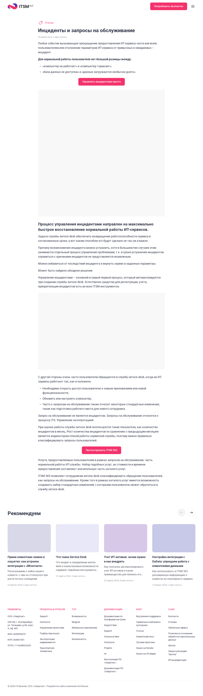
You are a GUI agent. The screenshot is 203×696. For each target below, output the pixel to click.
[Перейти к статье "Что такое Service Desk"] (77, 548)
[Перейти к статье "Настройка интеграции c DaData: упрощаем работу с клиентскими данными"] (173, 552)
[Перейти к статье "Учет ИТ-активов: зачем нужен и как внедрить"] (125, 550)
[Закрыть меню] (192, 6)
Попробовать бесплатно (169, 6)
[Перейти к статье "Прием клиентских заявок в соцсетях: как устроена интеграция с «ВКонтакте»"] (29, 552)
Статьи (49, 22)
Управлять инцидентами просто (101, 81)
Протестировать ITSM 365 (101, 450)
